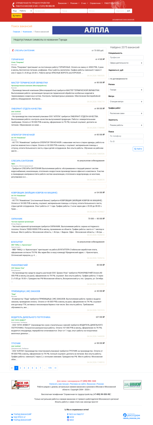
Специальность (115, 53)
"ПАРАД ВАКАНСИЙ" (21, 414)
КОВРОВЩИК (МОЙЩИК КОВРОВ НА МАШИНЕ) (34, 193)
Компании (27, 32)
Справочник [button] (95, 3)
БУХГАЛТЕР (17, 242)
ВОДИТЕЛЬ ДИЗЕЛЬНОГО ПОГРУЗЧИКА (30, 317)
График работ (114, 108)
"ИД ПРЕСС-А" (18, 417)
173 (50, 368)
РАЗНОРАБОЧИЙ (19, 265)
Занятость (113, 120)
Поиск (111, 132)
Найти (17, 16)
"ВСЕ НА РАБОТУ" (75, 414)
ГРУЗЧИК (16, 343)
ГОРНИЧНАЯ (17, 59)
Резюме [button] (74, 3)
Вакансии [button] (62, 3)
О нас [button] (84, 3)
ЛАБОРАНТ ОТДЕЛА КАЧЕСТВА (26, 109)
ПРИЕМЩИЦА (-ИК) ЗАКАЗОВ (25, 291)
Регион (111, 84)
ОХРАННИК (16, 219)
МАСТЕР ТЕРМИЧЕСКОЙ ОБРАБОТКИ (29, 83)
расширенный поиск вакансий (123, 19)
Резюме (100, 384)
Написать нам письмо (59, 384)
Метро (111, 96)
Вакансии (91, 384)
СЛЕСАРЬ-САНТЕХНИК (24, 50)
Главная (16, 32)
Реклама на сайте (78, 384)
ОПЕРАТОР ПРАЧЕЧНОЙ (23, 135)
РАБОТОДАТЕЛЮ (111, 3)
